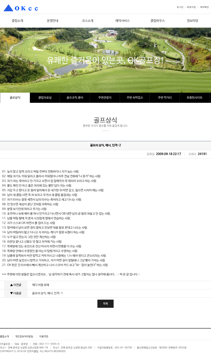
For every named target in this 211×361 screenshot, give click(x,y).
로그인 (180, 7)
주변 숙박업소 (135, 97)
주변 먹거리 (165, 97)
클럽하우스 (158, 21)
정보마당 (192, 21)
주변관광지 (104, 97)
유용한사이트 (194, 97)
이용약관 (43, 336)
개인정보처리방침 (24, 336)
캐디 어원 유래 (40, 285)
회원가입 (191, 7)
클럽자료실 (45, 97)
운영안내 (52, 21)
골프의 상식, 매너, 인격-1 (47, 293)
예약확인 (204, 7)
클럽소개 (17, 21)
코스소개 (87, 21)
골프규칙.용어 (75, 97)
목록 (105, 303)
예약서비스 (122, 21)
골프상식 (15, 97)
